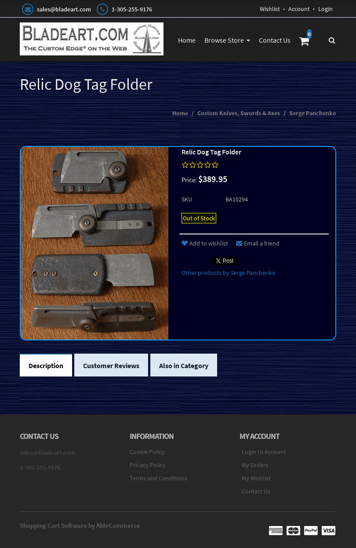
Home (187, 40)
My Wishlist (256, 478)
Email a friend (258, 243)
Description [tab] (46, 365)
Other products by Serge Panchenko (229, 273)
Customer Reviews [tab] (111, 365)
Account (299, 9)
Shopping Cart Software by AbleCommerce (80, 525)
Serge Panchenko (312, 113)
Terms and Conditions (158, 478)
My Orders (255, 465)
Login (325, 9)
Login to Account (264, 452)
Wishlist (270, 9)
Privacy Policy (148, 465)
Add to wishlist (205, 243)
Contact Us (275, 40)
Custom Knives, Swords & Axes (238, 113)
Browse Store (224, 40)
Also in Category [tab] (183, 365)
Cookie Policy (147, 452)
